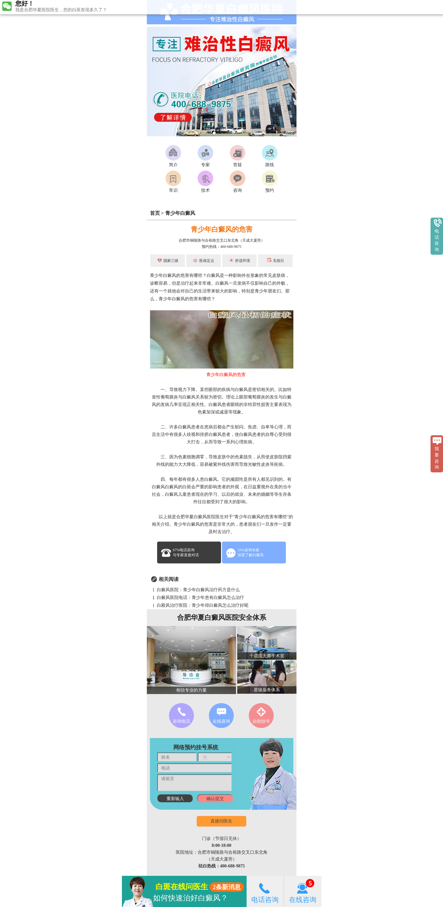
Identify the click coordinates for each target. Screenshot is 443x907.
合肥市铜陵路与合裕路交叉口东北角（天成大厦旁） (222, 240)
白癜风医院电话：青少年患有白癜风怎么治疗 (200, 597)
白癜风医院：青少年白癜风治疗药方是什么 (198, 589)
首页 (155, 213)
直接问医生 (221, 821)
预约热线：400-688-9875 (222, 246)
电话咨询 (265, 891)
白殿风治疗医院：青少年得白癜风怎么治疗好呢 (202, 605)
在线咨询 (302, 891)
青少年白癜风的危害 (222, 229)
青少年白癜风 (180, 213)
